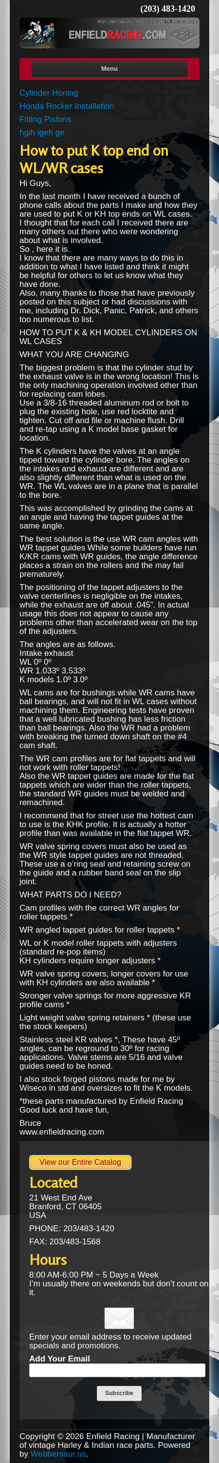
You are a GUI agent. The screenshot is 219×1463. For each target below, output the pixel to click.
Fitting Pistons (45, 119)
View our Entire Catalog (80, 1162)
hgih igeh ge (42, 132)
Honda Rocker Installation (66, 106)
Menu (109, 68)
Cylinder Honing (48, 93)
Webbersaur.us (58, 1454)
